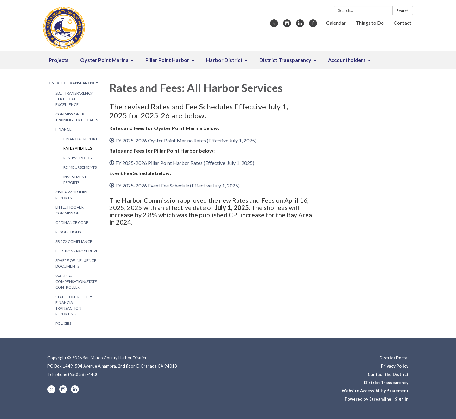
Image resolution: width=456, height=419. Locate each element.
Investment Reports (75, 179)
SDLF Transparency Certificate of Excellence (74, 99)
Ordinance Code (71, 222)
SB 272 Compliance (73, 241)
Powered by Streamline (368, 399)
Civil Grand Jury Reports (71, 195)
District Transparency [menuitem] (285, 60)
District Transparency (73, 83)
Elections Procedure (76, 251)
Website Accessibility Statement (375, 390)
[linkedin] (300, 25)
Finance (63, 129)
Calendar (336, 23)
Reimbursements (80, 167)
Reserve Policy (77, 157)
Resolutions (68, 232)
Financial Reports (81, 138)
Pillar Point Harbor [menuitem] (167, 60)
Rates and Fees (77, 148)
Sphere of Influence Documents (75, 263)
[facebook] (313, 25)
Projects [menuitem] (59, 60)
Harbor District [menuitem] (224, 60)
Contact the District (388, 374)
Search (402, 10)
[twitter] (274, 25)
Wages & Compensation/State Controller (76, 281)
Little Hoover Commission (69, 210)
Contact (402, 23)
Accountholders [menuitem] (347, 60)
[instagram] (287, 25)
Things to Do (370, 23)
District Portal (393, 357)
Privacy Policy (394, 366)
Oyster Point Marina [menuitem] (104, 60)
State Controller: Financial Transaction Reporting (73, 305)
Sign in (401, 399)
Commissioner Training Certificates (76, 117)
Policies (63, 323)
